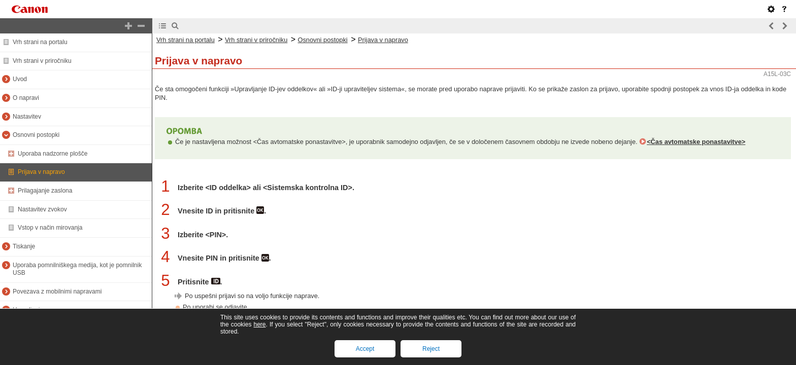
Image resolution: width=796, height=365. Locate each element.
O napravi (26, 97)
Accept (365, 348)
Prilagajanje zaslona (45, 190)
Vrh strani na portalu (40, 42)
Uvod (20, 79)
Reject (431, 348)
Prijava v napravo (41, 171)
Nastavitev (27, 116)
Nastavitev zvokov (42, 209)
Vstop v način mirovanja (50, 227)
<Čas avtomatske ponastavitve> (696, 141)
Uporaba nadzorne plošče (52, 153)
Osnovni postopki (36, 134)
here (259, 324)
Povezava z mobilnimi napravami (57, 291)
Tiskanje (24, 246)
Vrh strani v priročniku (42, 60)
